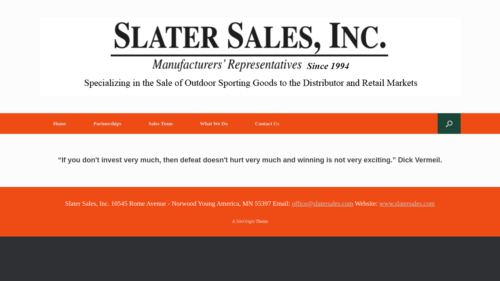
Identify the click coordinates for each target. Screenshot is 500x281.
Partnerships (108, 123)
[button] (449, 123)
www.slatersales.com (407, 203)
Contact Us (267, 123)
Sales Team (160, 123)
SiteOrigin (245, 221)
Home (59, 123)
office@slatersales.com (322, 203)
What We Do (214, 123)
